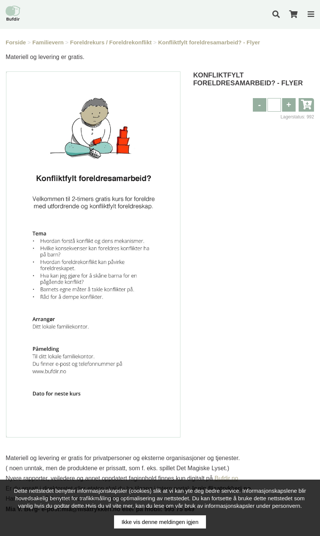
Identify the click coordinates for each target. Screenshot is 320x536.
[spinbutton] (274, 105)
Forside (16, 42)
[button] (289, 105)
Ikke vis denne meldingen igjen (160, 522)
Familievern (47, 42)
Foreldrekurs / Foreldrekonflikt (111, 42)
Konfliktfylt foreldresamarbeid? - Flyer (209, 42)
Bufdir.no (226, 478)
